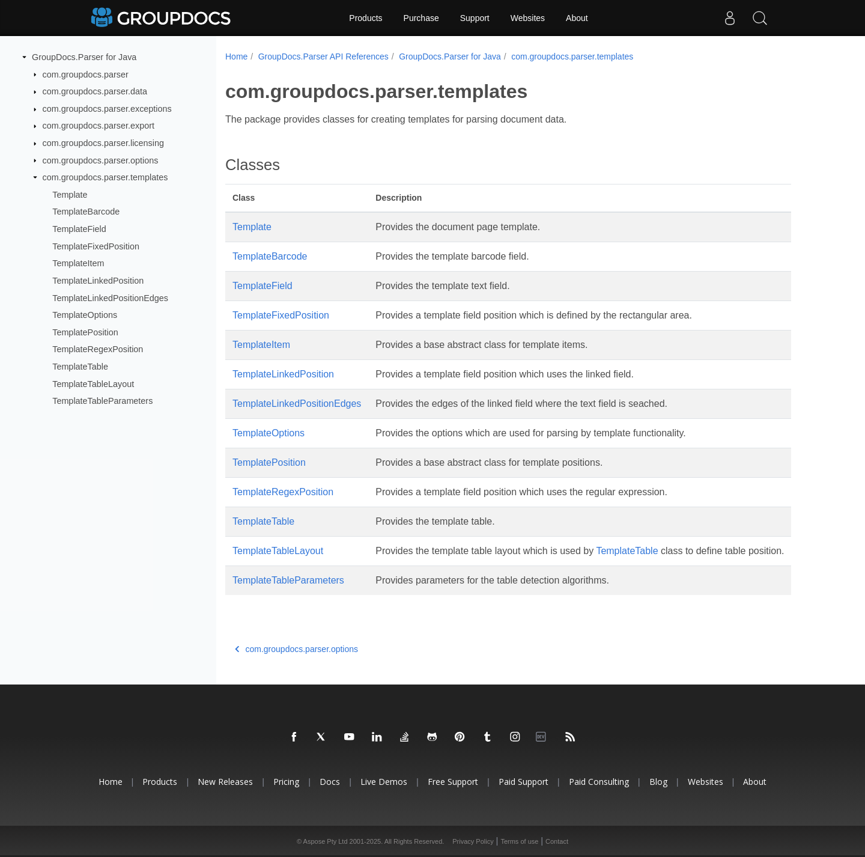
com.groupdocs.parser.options (101, 160)
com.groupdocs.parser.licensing (103, 143)
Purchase (421, 18)
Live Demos (383, 781)
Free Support (453, 781)
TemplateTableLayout (93, 383)
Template (69, 195)
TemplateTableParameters (102, 401)
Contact (556, 841)
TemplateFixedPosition (95, 246)
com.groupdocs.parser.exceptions (107, 109)
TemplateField (79, 229)
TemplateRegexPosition (97, 349)
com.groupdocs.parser (86, 74)
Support (475, 18)
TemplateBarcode (86, 211)
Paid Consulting (599, 781)
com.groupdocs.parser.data (95, 91)
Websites (528, 18)
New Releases (225, 781)
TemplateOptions (84, 315)
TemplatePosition (85, 332)
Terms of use (519, 841)
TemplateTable (80, 366)
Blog (658, 781)
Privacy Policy (472, 841)
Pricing (286, 781)
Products (365, 18)
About (577, 18)
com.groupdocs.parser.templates (105, 177)
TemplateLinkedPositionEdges (110, 297)
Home (236, 56)
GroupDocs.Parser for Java (84, 57)
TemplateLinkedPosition (98, 280)
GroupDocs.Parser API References (323, 56)
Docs (330, 781)
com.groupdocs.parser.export (98, 125)
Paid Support (523, 781)
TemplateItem (78, 263)
